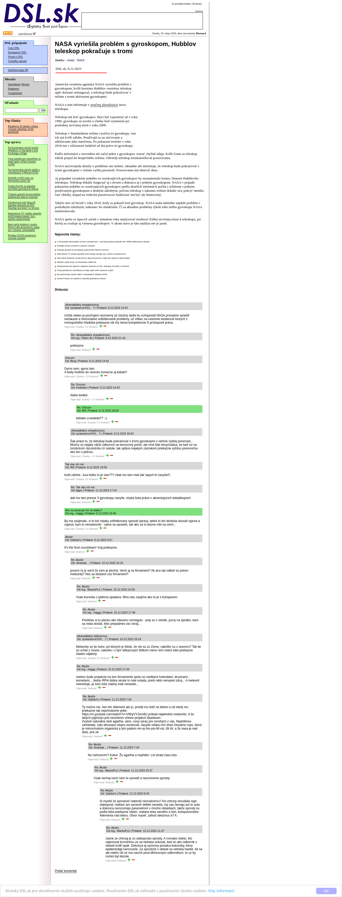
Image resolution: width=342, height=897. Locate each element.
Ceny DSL (13, 48)
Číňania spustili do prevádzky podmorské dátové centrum (24, 195)
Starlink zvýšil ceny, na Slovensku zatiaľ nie (20, 179)
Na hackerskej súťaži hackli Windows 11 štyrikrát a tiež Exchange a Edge (23, 150)
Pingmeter (13, 88)
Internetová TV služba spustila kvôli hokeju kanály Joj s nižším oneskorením (24, 216)
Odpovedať (69, 327)
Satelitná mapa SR (18, 70)
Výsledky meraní (17, 61)
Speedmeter (14, 84)
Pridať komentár (66, 871)
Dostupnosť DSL (17, 52)
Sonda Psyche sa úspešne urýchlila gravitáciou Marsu (23, 187)
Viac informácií (221, 891)
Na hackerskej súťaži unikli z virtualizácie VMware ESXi (24, 171)
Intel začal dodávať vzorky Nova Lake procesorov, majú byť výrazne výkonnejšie (23, 227)
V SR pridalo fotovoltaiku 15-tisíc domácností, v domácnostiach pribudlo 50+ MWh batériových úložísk (103, 242)
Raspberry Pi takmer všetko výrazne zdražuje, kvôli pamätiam (23, 129)
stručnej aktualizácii (104, 105)
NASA (80, 60)
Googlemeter (15, 93)
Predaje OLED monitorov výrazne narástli (22, 237)
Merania (25, 84)
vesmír (70, 60)
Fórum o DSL (15, 56)
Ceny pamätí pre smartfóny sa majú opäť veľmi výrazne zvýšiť (24, 161)
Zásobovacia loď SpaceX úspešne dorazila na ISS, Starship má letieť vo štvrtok (23, 205)
